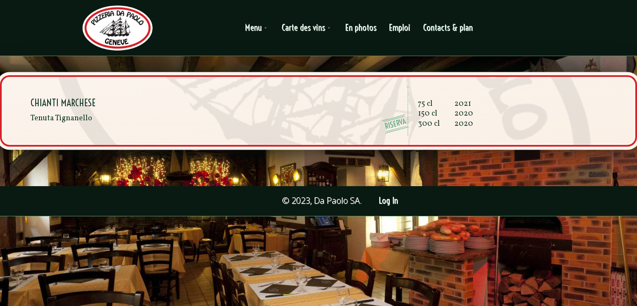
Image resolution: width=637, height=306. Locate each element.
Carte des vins (307, 28)
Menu (257, 28)
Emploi (400, 28)
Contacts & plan (448, 28)
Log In (388, 201)
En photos (361, 28)
